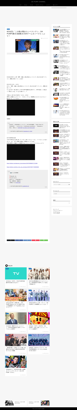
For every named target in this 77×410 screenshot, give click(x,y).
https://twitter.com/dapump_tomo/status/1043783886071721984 (22, 163)
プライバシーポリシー (58, 210)
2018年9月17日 (25, 186)
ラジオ (31, 4)
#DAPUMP (20, 127)
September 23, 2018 (27, 131)
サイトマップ (56, 209)
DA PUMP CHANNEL (38, 1)
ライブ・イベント (39, 4)
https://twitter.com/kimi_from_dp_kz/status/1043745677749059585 (23, 167)
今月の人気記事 (56, 212)
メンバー (48, 4)
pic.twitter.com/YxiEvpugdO (29, 127)
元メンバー (55, 4)
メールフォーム (56, 211)
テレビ (25, 4)
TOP (20, 4)
